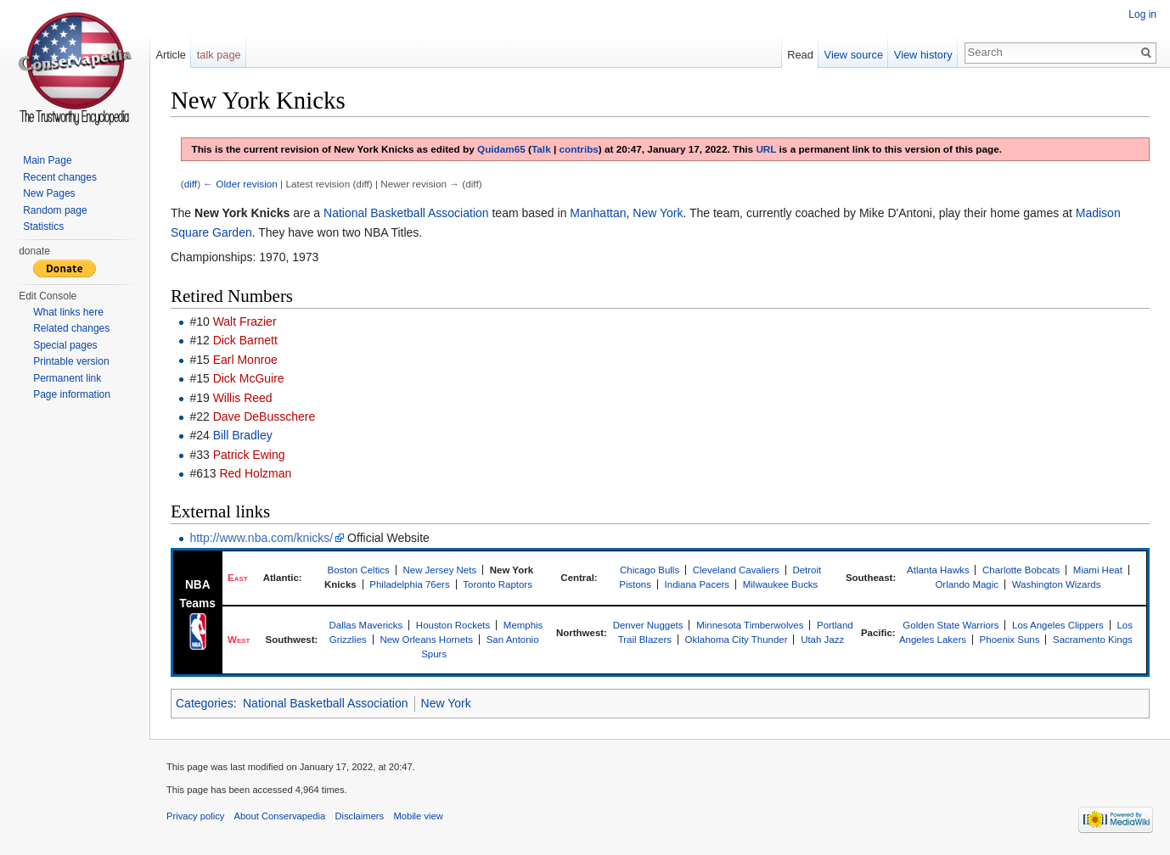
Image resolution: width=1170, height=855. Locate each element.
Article (170, 54)
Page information (71, 394)
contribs (579, 148)
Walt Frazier (245, 321)
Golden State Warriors (950, 625)
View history (923, 54)
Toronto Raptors (497, 584)
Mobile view (417, 816)
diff (190, 183)
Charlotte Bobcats (1021, 570)
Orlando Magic (966, 584)
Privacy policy (195, 816)
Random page (55, 210)
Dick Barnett (245, 340)
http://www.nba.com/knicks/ (261, 538)
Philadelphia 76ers (409, 584)
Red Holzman (255, 473)
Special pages (65, 345)
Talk (541, 148)
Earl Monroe (245, 359)
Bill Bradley (243, 435)
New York (658, 213)
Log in (1142, 14)
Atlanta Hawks (938, 570)
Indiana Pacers (697, 584)
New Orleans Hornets (426, 639)
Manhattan (598, 213)
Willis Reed (243, 398)
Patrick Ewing (249, 454)
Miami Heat (1097, 570)
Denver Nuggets (648, 625)
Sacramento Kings (1093, 639)
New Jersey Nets (439, 570)
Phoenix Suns (1010, 639)
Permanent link (67, 378)
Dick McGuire (248, 378)
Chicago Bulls (649, 570)
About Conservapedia (280, 816)
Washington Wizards (1056, 584)
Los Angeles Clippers (1058, 625)
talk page (219, 54)
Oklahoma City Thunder (736, 639)
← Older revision (240, 183)
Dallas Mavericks (366, 625)
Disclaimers (359, 816)
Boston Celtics (359, 570)
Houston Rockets (453, 625)
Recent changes (60, 177)
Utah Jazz (822, 639)
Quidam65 (501, 148)
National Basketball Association (406, 213)
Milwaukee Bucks (780, 584)
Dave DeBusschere (264, 416)
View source (853, 54)
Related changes (71, 328)
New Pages (49, 193)
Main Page (47, 160)
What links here (68, 312)
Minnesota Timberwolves (749, 625)
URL (766, 148)
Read (800, 54)
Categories (204, 703)
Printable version (71, 361)
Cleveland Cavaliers (736, 570)
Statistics (43, 226)
